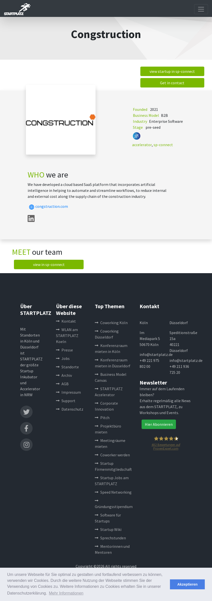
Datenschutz (69, 409)
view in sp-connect (49, 264)
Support (65, 400)
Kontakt (66, 321)
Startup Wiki (108, 529)
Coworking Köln (111, 322)
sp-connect (163, 144)
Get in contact (172, 82)
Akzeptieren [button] (187, 584)
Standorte (67, 366)
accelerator (142, 144)
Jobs (63, 358)
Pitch (102, 417)
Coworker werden (112, 454)
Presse (64, 349)
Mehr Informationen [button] (66, 593)
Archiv (64, 375)
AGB (62, 383)
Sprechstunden (110, 537)
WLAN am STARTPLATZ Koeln (67, 335)
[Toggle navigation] (201, 9)
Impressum (68, 392)
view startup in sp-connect (172, 71)
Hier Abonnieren (159, 424)
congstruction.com (48, 206)
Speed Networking (113, 492)
